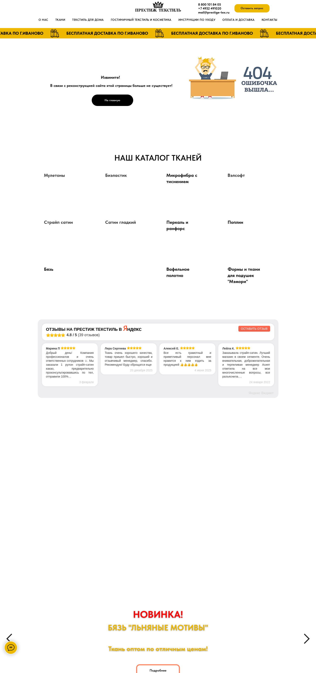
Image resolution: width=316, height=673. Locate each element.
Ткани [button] (60, 19)
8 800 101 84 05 (209, 4)
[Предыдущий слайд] (9, 639)
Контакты (269, 19)
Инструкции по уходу (197, 19)
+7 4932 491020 (209, 8)
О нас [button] (43, 19)
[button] (252, 8)
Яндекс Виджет (261, 393)
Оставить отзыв (254, 328)
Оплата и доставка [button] (238, 19)
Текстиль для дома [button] (88, 19)
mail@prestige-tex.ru (213, 12)
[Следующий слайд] (307, 639)
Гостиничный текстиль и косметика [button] (141, 19)
